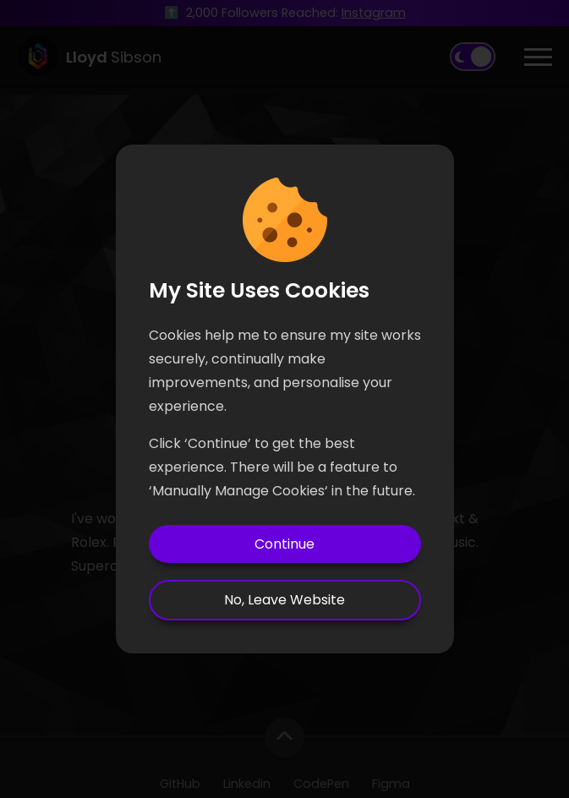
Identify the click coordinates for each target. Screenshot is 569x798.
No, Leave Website (284, 599)
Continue (284, 544)
